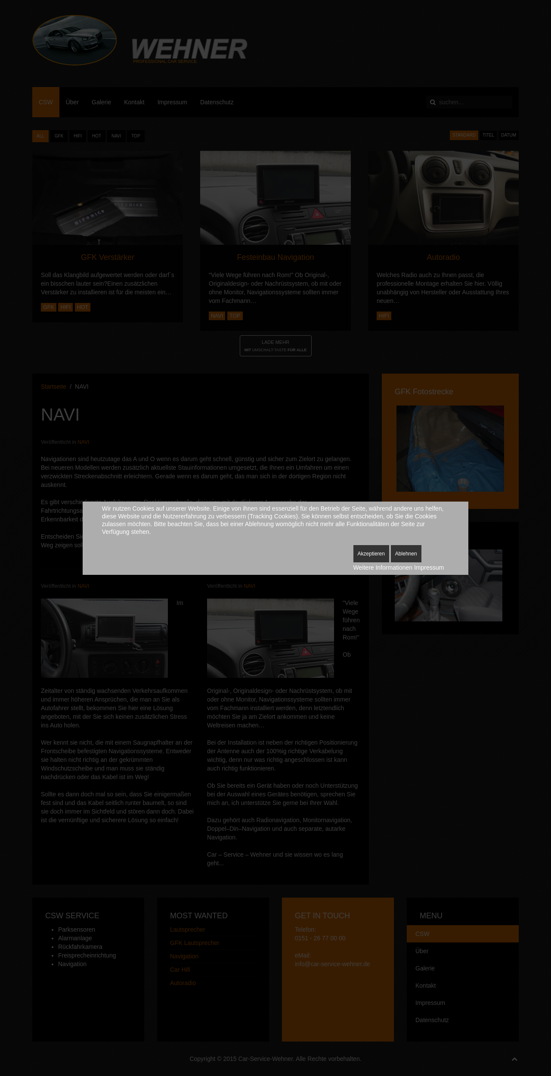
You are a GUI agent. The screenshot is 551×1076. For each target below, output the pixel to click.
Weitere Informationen (382, 567)
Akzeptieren (371, 554)
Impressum (429, 567)
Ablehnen (406, 554)
